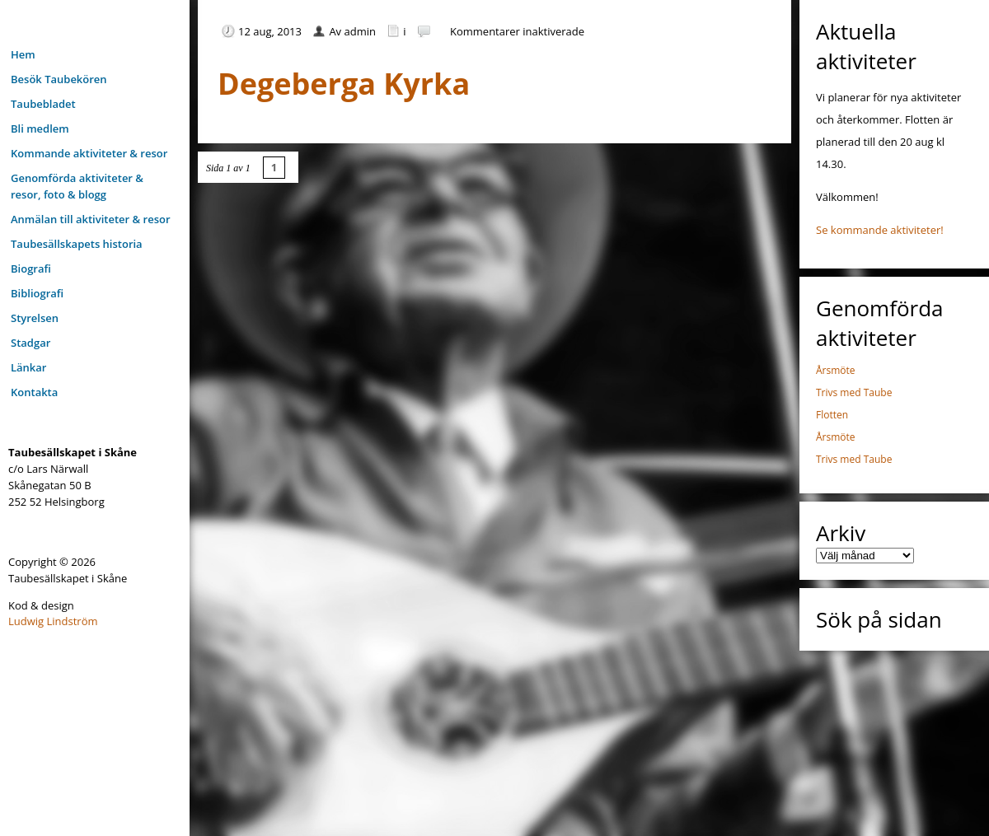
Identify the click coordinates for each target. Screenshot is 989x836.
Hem (23, 54)
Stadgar (30, 342)
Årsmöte (835, 370)
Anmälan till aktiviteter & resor (91, 219)
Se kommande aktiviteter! (880, 229)
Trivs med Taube (854, 392)
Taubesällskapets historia (77, 243)
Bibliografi (37, 293)
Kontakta (34, 392)
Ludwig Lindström (53, 621)
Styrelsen (35, 318)
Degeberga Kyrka (344, 83)
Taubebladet (43, 103)
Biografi (31, 268)
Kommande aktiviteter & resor (89, 153)
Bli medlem (40, 128)
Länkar (28, 367)
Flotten (832, 415)
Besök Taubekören (59, 79)
